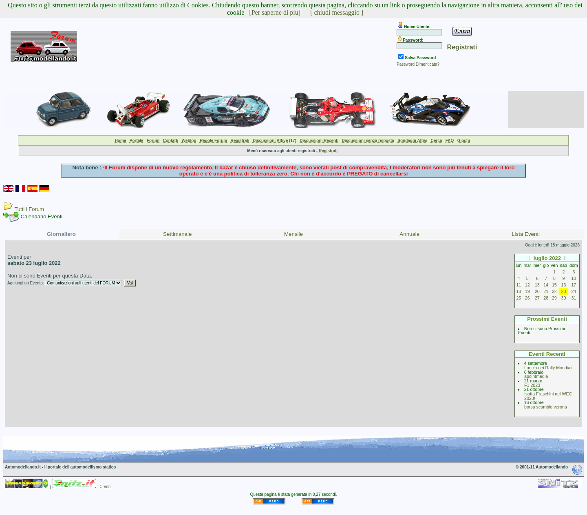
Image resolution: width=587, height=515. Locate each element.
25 (518, 297)
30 (563, 297)
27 (537, 297)
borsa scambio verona (545, 406)
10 (573, 278)
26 (527, 297)
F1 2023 (532, 385)
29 (554, 297)
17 (573, 284)
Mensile (293, 234)
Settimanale (177, 234)
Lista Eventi (526, 234)
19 (527, 291)
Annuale (409, 234)
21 (545, 291)
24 (573, 291)
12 (527, 284)
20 (537, 291)
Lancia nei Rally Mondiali (548, 367)
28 (545, 297)
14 (545, 284)
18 (518, 291)
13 (537, 284)
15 (554, 284)
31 (573, 297)
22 (554, 291)
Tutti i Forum (29, 209)
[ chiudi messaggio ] (336, 12)
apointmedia (536, 376)
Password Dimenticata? (418, 64)
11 (518, 284)
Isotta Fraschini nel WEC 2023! (548, 396)
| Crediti (104, 486)
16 (563, 284)
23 (563, 291)
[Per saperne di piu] (274, 12)
